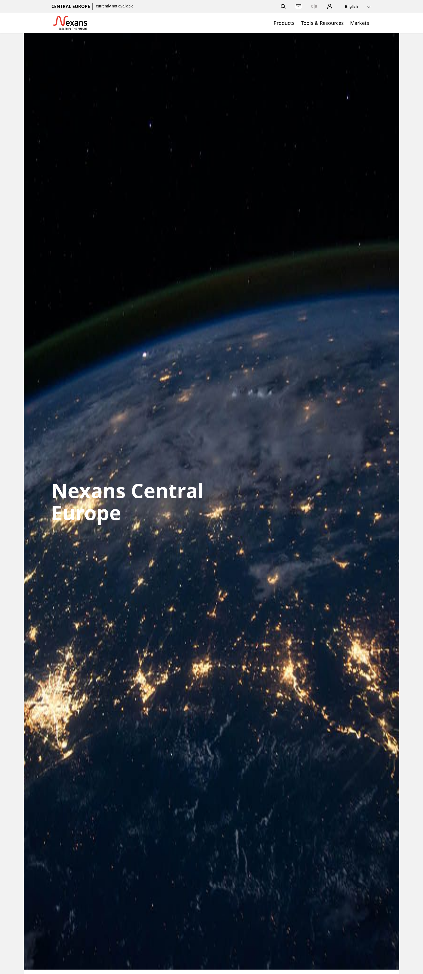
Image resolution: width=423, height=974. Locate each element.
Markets (359, 22)
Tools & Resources (322, 22)
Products (284, 22)
